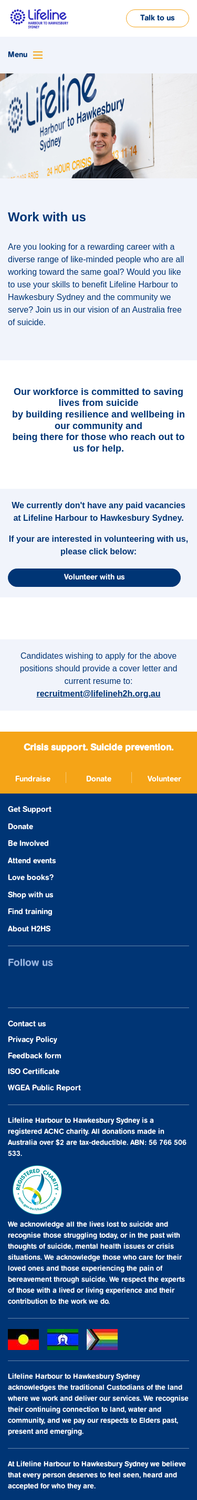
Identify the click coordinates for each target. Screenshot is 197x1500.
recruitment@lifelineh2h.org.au (98, 693)
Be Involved (28, 844)
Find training (30, 912)
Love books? (31, 878)
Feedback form (34, 1056)
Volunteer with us (94, 577)
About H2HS (29, 929)
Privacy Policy (32, 1040)
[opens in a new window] (33, 777)
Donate (20, 827)
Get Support (29, 810)
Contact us (27, 1024)
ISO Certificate (33, 1072)
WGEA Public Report (44, 1088)
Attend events (32, 861)
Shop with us (31, 895)
